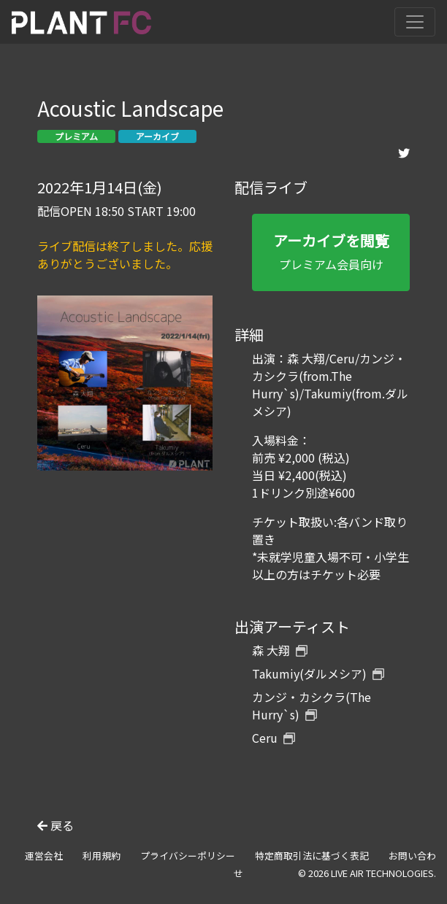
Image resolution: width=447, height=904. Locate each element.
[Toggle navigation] (414, 21)
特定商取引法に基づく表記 (312, 855)
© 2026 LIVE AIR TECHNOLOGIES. (367, 873)
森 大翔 (279, 650)
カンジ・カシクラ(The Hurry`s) (311, 705)
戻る (55, 825)
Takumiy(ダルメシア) (318, 673)
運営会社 (44, 855)
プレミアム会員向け (330, 251)
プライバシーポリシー (187, 855)
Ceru (273, 737)
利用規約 (102, 855)
